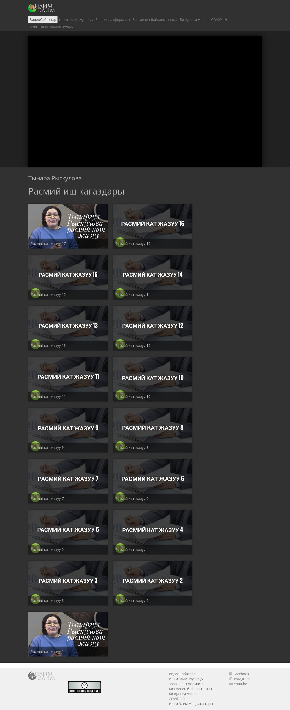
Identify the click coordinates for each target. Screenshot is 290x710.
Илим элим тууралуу (76, 19)
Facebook (239, 673)
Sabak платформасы (113, 19)
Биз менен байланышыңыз (154, 19)
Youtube (238, 683)
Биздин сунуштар (194, 19)
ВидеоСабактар (42, 19)
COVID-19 (219, 19)
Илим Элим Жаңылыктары (51, 27)
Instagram (239, 678)
